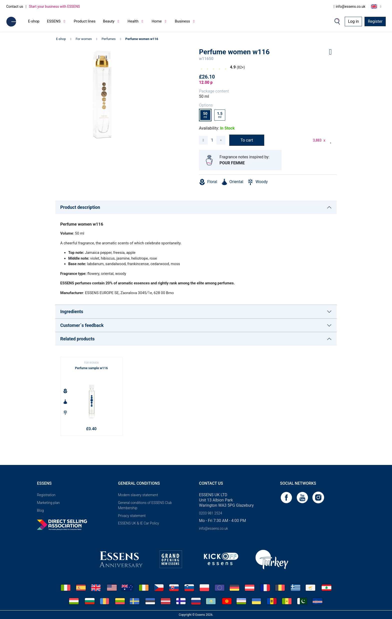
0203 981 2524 (210, 513)
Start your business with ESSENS (54, 7)
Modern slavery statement (138, 495)
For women (84, 39)
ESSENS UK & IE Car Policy (138, 523)
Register (375, 21)
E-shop (34, 21)
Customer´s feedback (82, 325)
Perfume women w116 (141, 39)
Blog (40, 510)
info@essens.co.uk (350, 7)
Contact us (14, 7)
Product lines (85, 21)
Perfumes (109, 39)
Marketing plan (48, 503)
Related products (77, 338)
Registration (46, 495)
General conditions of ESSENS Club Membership (145, 505)
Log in (353, 21)
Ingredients (71, 311)
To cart (246, 140)
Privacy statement (132, 516)
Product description (80, 207)
